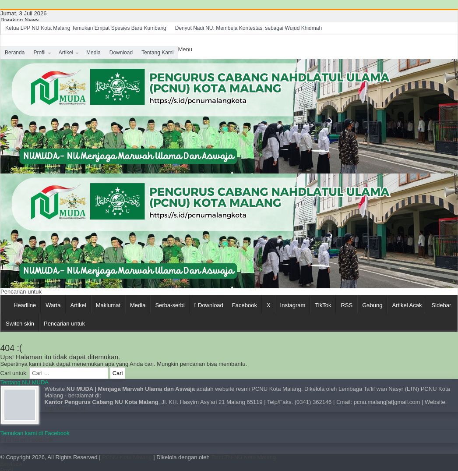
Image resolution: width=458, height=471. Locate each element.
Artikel (66, 53)
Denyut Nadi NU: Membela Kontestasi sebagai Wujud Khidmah (248, 28)
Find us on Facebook (26, 439)
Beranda (15, 53)
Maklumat (108, 305)
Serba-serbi (169, 305)
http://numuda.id (65, 408)
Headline (25, 305)
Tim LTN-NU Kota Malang (243, 457)
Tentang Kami (157, 53)
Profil (39, 53)
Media (93, 53)
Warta (53, 305)
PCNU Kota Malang (127, 457)
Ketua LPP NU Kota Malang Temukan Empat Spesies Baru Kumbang (85, 28)
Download (121, 53)
